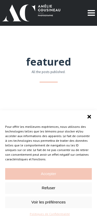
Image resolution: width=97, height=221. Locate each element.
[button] (89, 116)
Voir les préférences (48, 202)
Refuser (48, 188)
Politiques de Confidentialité (50, 214)
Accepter (48, 173)
